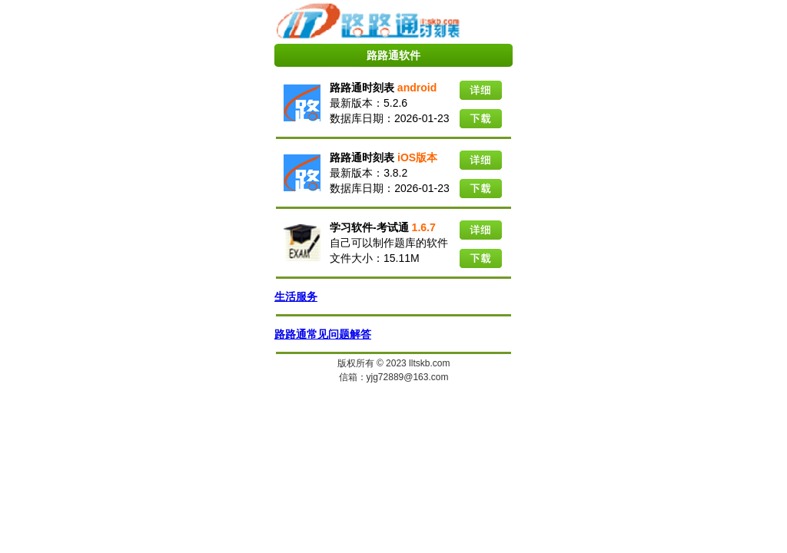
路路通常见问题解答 (322, 334)
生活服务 (295, 296)
